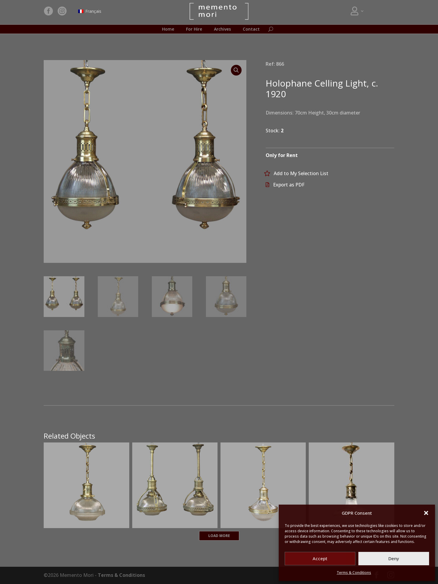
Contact (251, 29)
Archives (222, 29)
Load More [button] (219, 535)
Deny (393, 558)
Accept (320, 558)
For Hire (194, 29)
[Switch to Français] (89, 11)
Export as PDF (289, 184)
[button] (426, 513)
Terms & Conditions (354, 572)
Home (168, 29)
